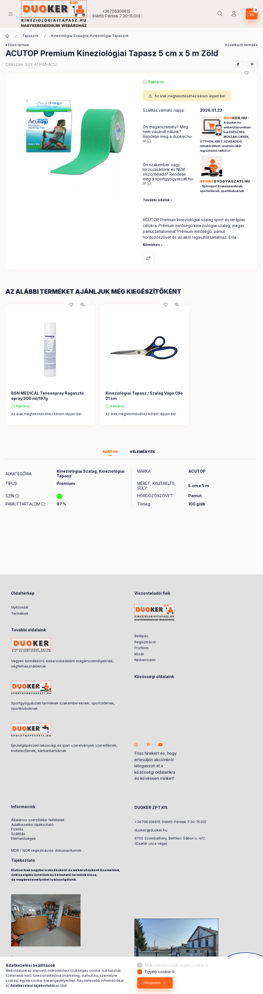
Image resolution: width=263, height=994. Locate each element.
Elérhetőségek (23, 838)
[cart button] (251, 13)
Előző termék (18, 45)
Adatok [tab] (110, 452)
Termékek (19, 613)
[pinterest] (251, 64)
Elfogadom (152, 983)
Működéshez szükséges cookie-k (176, 965)
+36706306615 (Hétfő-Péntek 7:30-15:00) (170, 821)
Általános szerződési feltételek (37, 820)
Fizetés (17, 829)
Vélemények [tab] (142, 452)
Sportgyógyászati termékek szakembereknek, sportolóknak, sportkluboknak (63, 706)
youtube (160, 744)
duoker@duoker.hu (150, 830)
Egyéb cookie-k (160, 971)
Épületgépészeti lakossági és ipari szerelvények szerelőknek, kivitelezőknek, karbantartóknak (64, 748)
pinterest (148, 744)
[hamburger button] (11, 14)
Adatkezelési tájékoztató (32, 825)
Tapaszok (30, 36)
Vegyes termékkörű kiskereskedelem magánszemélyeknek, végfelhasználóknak (62, 664)
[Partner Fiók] (233, 13)
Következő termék (240, 45)
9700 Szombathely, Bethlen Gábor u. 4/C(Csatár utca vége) (169, 841)
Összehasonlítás (148, 258)
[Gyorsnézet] (82, 304)
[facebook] (238, 64)
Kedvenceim (145, 659)
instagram (136, 744)
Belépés (141, 636)
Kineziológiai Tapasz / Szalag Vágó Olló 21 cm (144, 395)
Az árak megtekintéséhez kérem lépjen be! (190, 96)
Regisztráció (145, 642)
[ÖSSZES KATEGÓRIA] (7, 35)
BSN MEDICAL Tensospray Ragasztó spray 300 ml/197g (47, 395)
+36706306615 (116, 11)
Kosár (139, 654)
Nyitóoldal (19, 607)
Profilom (141, 648)
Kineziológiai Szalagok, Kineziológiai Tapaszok (90, 36)
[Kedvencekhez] (246, 72)
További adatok (156, 200)
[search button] (220, 13)
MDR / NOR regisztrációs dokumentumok (46, 850)
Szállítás (18, 834)
